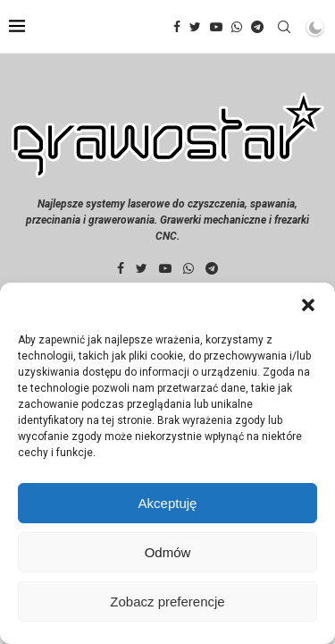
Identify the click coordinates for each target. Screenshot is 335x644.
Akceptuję (167, 503)
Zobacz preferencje (167, 601)
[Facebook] (176, 27)
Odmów (168, 552)
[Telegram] (257, 27)
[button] (308, 305)
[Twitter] (195, 27)
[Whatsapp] (236, 27)
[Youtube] (216, 27)
